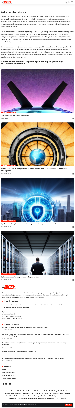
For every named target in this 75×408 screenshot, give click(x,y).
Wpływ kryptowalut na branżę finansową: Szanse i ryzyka (19, 351)
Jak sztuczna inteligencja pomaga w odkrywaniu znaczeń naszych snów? (25, 327)
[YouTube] (10, 384)
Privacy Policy (23, 404)
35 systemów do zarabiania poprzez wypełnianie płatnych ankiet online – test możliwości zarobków (33, 358)
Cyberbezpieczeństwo (8, 112)
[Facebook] (3, 384)
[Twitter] (6, 384)
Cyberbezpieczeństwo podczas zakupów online (20, 277)
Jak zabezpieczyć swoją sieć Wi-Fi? (15, 116)
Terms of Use (33, 404)
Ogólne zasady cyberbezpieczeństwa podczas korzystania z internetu (29, 224)
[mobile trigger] (71, 2)
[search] (62, 2)
